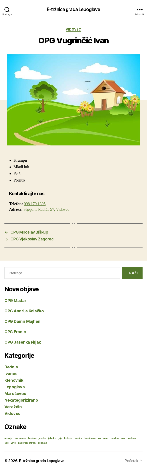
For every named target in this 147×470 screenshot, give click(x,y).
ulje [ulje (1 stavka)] (6, 442)
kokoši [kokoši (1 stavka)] (68, 438)
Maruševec (15, 393)
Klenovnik (13, 380)
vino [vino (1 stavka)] (13, 442)
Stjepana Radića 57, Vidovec (46, 209)
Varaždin (13, 406)
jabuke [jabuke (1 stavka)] (52, 438)
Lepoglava (14, 387)
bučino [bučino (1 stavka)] (32, 438)
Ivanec (10, 373)
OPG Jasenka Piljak (22, 342)
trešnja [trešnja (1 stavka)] (131, 438)
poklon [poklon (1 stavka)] (115, 438)
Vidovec (73, 29)
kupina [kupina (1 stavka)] (78, 438)
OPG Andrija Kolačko (24, 311)
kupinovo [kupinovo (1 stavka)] (89, 438)
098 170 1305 (35, 204)
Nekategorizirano (21, 400)
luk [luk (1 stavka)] (99, 438)
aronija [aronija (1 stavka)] (8, 438)
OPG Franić (15, 331)
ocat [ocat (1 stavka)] (105, 438)
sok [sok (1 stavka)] (123, 438)
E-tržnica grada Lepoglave (73, 9)
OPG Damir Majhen (22, 321)
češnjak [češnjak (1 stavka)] (42, 442)
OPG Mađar (15, 300)
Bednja (11, 367)
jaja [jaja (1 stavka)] (60, 438)
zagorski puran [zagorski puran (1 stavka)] (26, 442)
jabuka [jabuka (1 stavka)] (42, 438)
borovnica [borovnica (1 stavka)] (20, 438)
